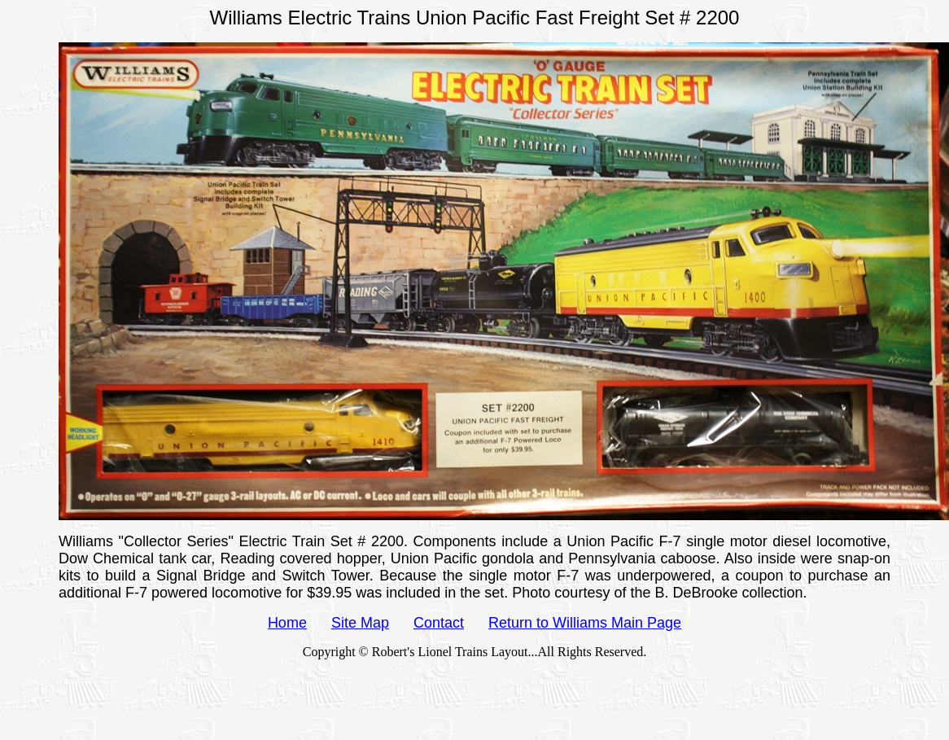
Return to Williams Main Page (584, 623)
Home (287, 623)
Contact (438, 623)
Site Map (360, 623)
